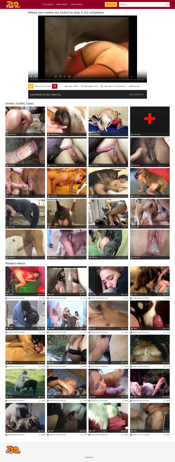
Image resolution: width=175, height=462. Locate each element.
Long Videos (76, 4)
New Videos (61, 4)
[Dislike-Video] (54, 86)
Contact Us (89, 457)
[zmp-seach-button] (167, 4)
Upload (110, 4)
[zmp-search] (144, 4)
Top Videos (48, 4)
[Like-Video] (31, 86)
